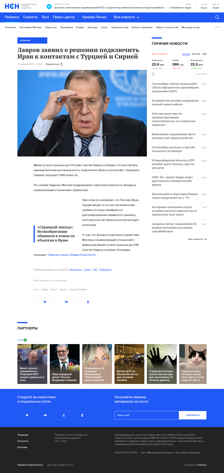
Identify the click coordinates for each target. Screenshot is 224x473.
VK (95, 270)
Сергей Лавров (78, 289)
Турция (63, 289)
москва (196, 54)
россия (186, 54)
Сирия (44, 289)
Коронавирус (161, 54)
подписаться (192, 415)
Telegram (105, 270)
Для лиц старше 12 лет (60, 464)
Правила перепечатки (30, 464)
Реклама (22, 447)
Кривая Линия (94, 17)
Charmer (202, 464)
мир (205, 54)
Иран (54, 289)
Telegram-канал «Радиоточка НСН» (71, 255)
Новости (75, 270)
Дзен (87, 270)
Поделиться (54, 64)
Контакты (22, 441)
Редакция (22, 434)
